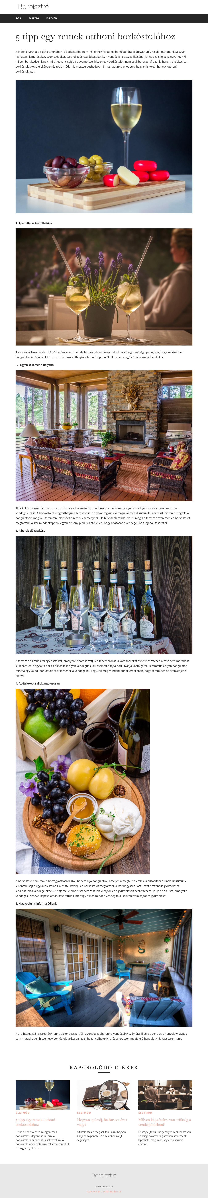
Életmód (23, 1112)
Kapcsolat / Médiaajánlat (104, 1191)
